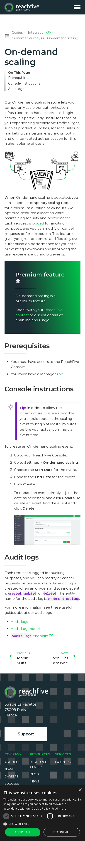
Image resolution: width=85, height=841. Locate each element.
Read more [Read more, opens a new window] (58, 808)
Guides (17, 33)
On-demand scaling (62, 38)
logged (38, 223)
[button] (42, 824)
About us (12, 762)
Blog (34, 774)
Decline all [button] (61, 832)
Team (9, 769)
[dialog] (42, 813)
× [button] (80, 790)
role (60, 374)
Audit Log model (25, 628)
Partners (63, 762)
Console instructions (24, 83)
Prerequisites (18, 78)
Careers (12, 776)
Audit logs (16, 89)
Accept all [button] (23, 832)
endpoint (30, 636)
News (34, 781)
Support (26, 734)
